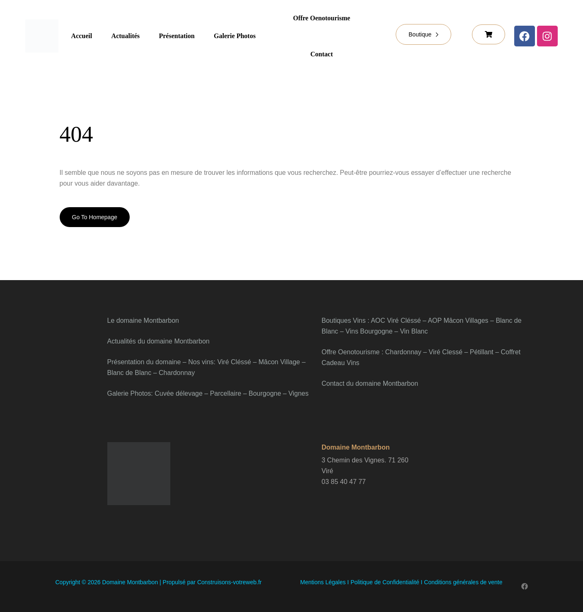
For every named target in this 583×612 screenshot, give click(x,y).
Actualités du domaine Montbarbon (158, 341)
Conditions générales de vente (463, 582)
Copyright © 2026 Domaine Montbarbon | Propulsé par (159, 582)
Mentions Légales (323, 582)
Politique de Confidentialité (384, 582)
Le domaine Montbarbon (143, 320)
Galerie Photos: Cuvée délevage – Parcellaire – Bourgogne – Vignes (208, 393)
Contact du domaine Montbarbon (370, 383)
